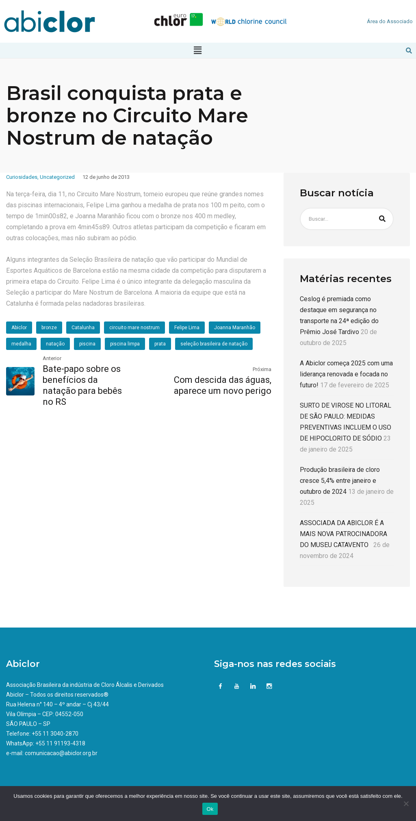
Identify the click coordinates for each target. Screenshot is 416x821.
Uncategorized (57, 177)
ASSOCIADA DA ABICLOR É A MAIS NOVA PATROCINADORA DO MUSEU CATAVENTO (343, 534)
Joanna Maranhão (234, 327)
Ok (209, 809)
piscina (87, 344)
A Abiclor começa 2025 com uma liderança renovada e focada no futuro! (346, 374)
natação (55, 344)
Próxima (262, 369)
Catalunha (83, 327)
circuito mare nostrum (134, 327)
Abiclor (19, 327)
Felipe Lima (186, 327)
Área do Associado (390, 21)
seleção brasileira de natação (213, 344)
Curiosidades (21, 177)
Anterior (52, 358)
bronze (49, 327)
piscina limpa (125, 344)
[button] (197, 50)
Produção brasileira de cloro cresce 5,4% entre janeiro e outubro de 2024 (340, 480)
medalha (21, 344)
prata (160, 344)
